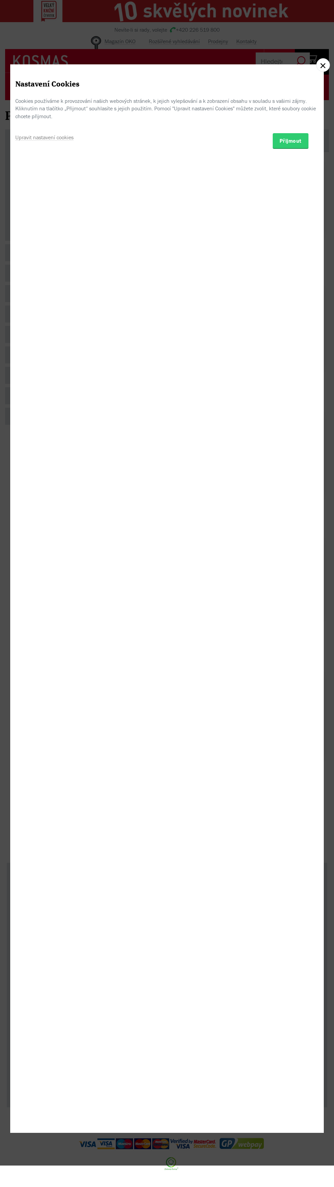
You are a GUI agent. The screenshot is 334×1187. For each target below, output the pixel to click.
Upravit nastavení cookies (44, 626)
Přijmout (291, 630)
